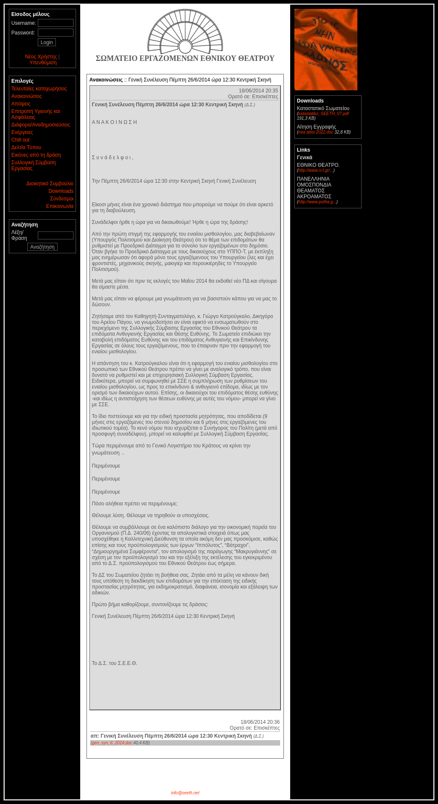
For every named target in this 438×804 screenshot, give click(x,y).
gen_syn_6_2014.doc (112, 743)
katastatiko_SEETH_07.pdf (323, 113)
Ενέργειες (22, 132)
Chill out (20, 140)
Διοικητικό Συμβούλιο (49, 184)
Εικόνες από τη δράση (36, 155)
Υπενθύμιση (43, 63)
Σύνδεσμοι (61, 199)
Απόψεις (20, 104)
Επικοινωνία (59, 206)
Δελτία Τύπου (26, 147)
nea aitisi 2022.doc (315, 132)
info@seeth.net (185, 793)
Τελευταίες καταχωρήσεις (39, 89)
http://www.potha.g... (317, 202)
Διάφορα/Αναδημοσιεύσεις (40, 125)
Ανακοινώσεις (26, 96)
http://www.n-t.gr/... (315, 170)
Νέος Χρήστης (41, 57)
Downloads (61, 191)
